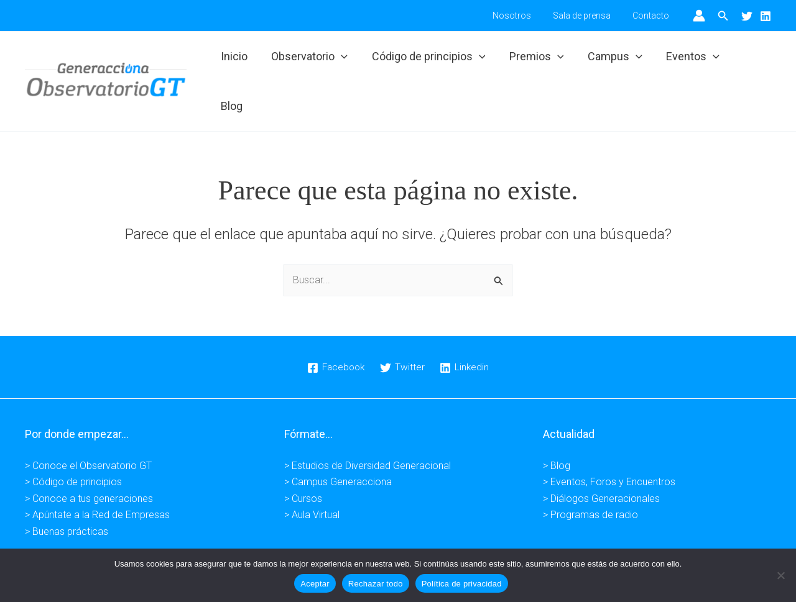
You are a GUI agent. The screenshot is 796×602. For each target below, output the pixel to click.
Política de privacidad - (366, 548)
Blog (749, 60)
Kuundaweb (596, 548)
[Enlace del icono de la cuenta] (699, 15)
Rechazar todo (375, 583)
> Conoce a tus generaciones (89, 457)
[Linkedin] (765, 16)
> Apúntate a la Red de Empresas (97, 474)
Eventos (689, 61)
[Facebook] (335, 326)
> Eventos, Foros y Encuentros (609, 441)
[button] (723, 16)
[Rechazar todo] (780, 575)
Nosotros (523, 16)
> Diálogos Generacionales (601, 457)
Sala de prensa (589, 16)
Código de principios (429, 61)
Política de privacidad (462, 583)
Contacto (653, 16)
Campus (612, 61)
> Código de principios (73, 441)
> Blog (556, 425)
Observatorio (312, 61)
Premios (536, 61)
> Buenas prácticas (66, 490)
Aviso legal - (287, 548)
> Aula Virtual (312, 474)
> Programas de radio (590, 474)
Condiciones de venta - (468, 548)
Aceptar (315, 583)
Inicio (237, 60)
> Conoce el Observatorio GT (88, 425)
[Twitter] (746, 16)
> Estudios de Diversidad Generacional (367, 425)
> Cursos (303, 457)
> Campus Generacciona (338, 441)
